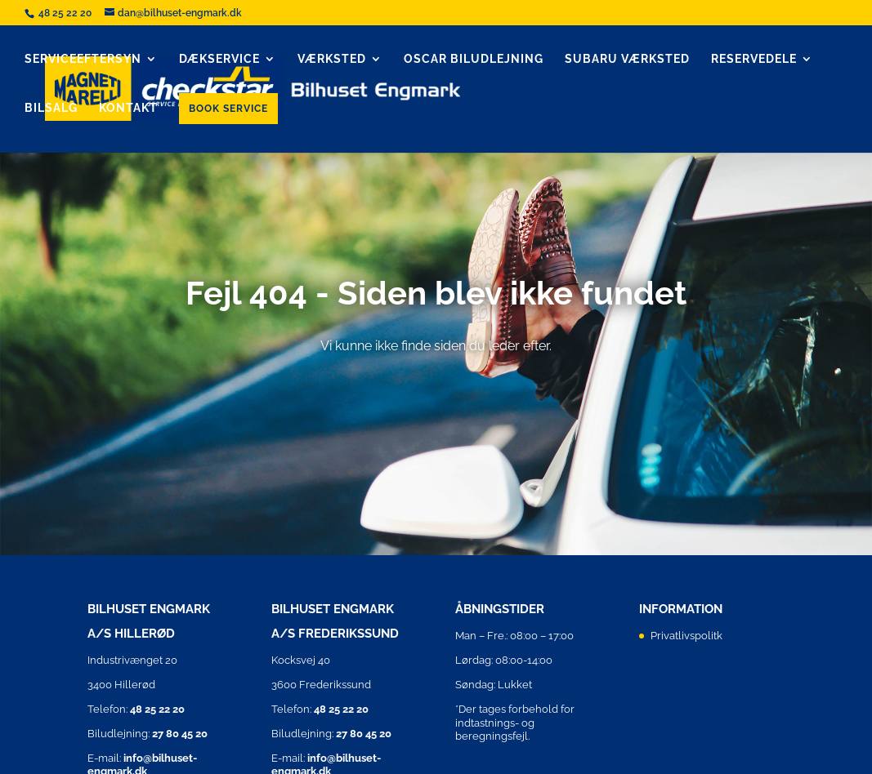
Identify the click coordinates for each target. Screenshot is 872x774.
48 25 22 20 (66, 13)
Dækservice (219, 59)
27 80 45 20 (180, 733)
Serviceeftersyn (83, 59)
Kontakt (128, 108)
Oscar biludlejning (473, 59)
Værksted (331, 59)
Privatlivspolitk (686, 635)
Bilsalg (51, 108)
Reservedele (754, 59)
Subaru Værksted (627, 59)
